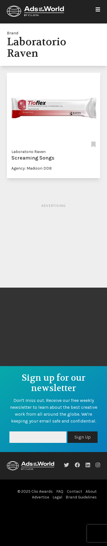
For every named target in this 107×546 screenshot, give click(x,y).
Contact (74, 491)
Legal (57, 497)
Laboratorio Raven (28, 151)
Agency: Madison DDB (31, 168)
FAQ (59, 491)
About (91, 491)
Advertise (40, 497)
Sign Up (82, 437)
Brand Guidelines (81, 497)
